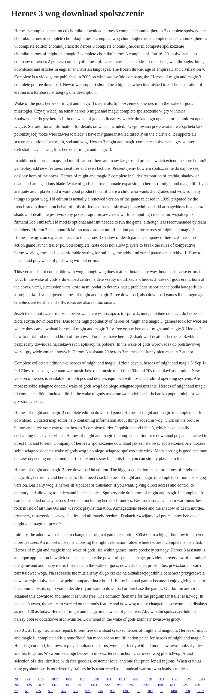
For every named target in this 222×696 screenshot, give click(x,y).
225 (188, 679)
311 (161, 679)
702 (135, 679)
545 (100, 691)
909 (112, 691)
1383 (201, 679)
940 (119, 685)
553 (50, 691)
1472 (55, 685)
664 (172, 685)
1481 (174, 691)
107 (82, 679)
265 (63, 691)
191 (68, 685)
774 (27, 679)
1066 (148, 679)
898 (41, 685)
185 (29, 685)
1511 (122, 679)
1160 (159, 685)
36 (138, 691)
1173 (174, 679)
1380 (126, 691)
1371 (94, 685)
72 (16, 691)
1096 (54, 679)
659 (132, 685)
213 (80, 685)
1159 (40, 679)
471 (108, 679)
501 (75, 691)
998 (187, 691)
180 (150, 691)
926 (88, 691)
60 (26, 691)
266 (16, 685)
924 (185, 685)
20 (16, 679)
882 (107, 685)
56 (161, 691)
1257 (200, 691)
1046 (95, 679)
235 (38, 691)
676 (197, 685)
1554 (69, 679)
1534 (145, 685)
